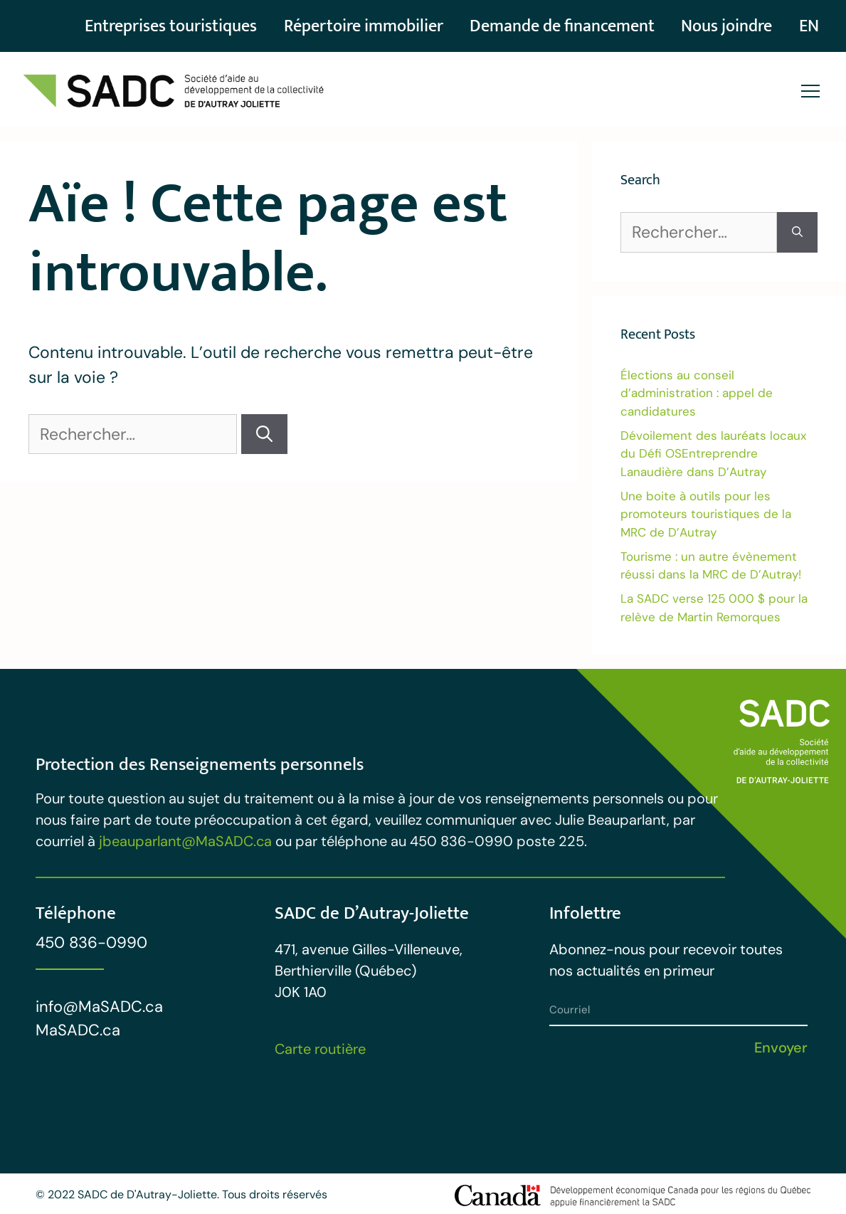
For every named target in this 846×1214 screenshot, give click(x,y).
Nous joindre (719, 26)
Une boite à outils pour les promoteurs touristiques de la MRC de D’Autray (705, 514)
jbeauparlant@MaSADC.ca (185, 841)
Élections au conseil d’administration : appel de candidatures (696, 393)
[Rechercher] (264, 434)
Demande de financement (544, 26)
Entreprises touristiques (131, 26)
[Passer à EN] (807, 26)
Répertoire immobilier (334, 26)
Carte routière (320, 1049)
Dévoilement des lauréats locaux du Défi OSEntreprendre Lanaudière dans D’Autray (713, 454)
